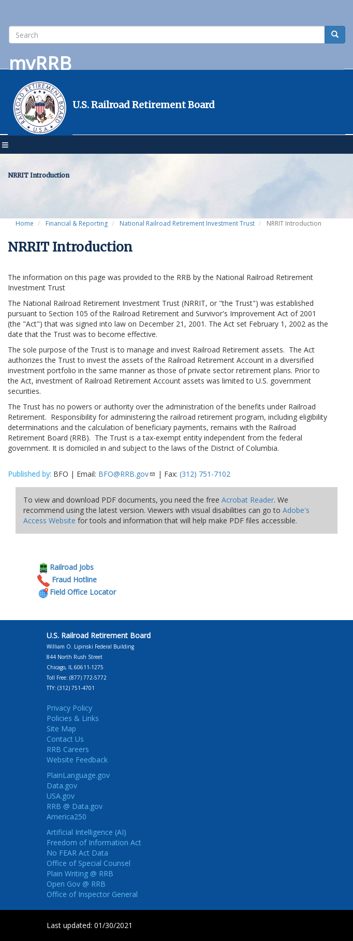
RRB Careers (68, 749)
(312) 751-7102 (205, 474)
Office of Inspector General (92, 894)
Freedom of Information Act (94, 842)
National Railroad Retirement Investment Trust (187, 223)
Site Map (61, 728)
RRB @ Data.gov (74, 806)
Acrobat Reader (248, 500)
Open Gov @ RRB (76, 884)
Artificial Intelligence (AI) (86, 832)
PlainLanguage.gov (78, 775)
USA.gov (61, 796)
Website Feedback (77, 759)
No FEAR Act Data (77, 853)
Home (25, 223)
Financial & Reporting (77, 223)
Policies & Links (73, 718)
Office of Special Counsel (88, 863)
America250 (66, 816)
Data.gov (62, 785)
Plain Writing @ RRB (80, 873)
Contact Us (65, 739)
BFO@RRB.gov (127, 474)
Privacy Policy (69, 708)
